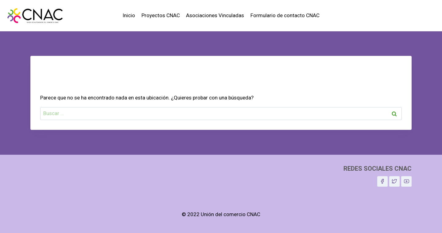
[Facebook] (382, 181)
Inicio (128, 15)
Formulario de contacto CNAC (285, 15)
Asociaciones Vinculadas (215, 15)
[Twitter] (394, 181)
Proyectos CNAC (161, 15)
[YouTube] (406, 181)
